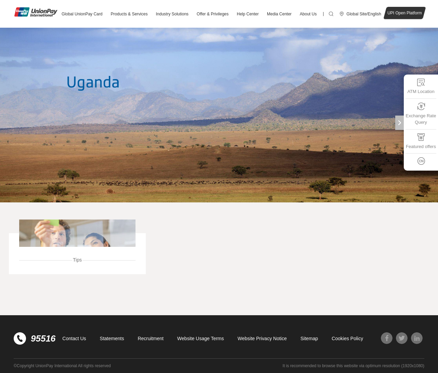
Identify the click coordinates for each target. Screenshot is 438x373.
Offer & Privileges (213, 14)
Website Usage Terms (200, 338)
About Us (308, 14)
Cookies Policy (347, 338)
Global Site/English (364, 14)
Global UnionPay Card (82, 14)
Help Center (248, 14)
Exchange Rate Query (421, 113)
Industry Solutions (172, 14)
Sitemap (309, 338)
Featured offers (421, 141)
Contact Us (74, 338)
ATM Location (420, 86)
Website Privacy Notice (262, 338)
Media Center (279, 14)
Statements (112, 338)
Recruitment (150, 338)
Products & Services (129, 14)
